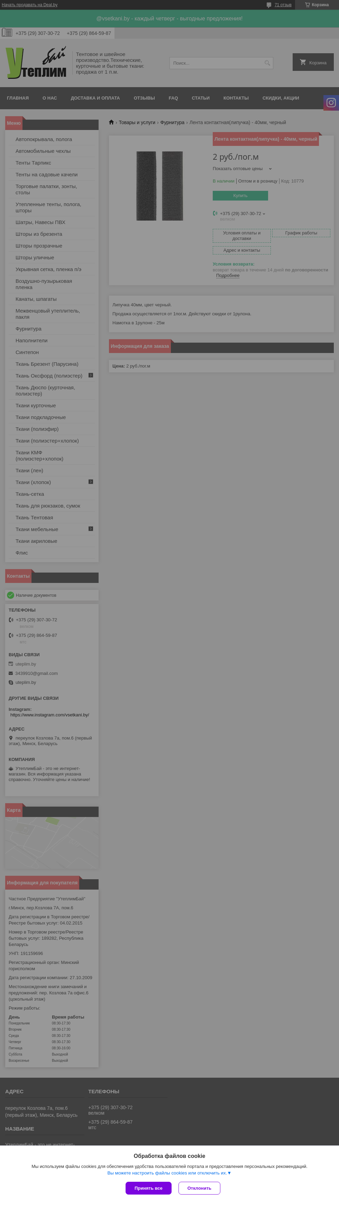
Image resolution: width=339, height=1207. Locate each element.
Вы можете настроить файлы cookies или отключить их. (167, 1173)
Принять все (149, 1188)
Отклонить (199, 1188)
